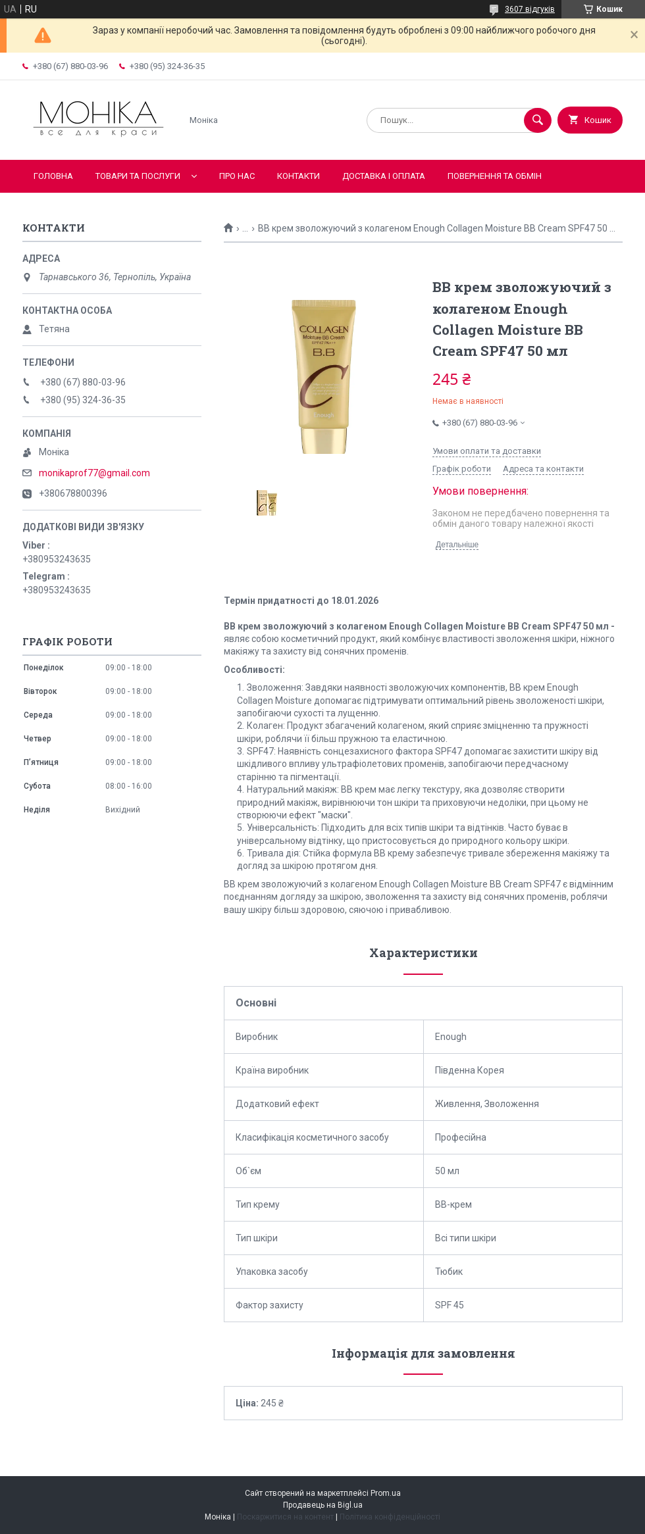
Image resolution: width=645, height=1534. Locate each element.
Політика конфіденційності (390, 1517)
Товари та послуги (137, 176)
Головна (53, 176)
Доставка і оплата (383, 176)
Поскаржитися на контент (285, 1517)
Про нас (237, 176)
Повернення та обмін (495, 176)
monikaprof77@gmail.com (94, 473)
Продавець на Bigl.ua (323, 1505)
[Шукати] (538, 120)
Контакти (298, 176)
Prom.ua (386, 1493)
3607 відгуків (530, 9)
